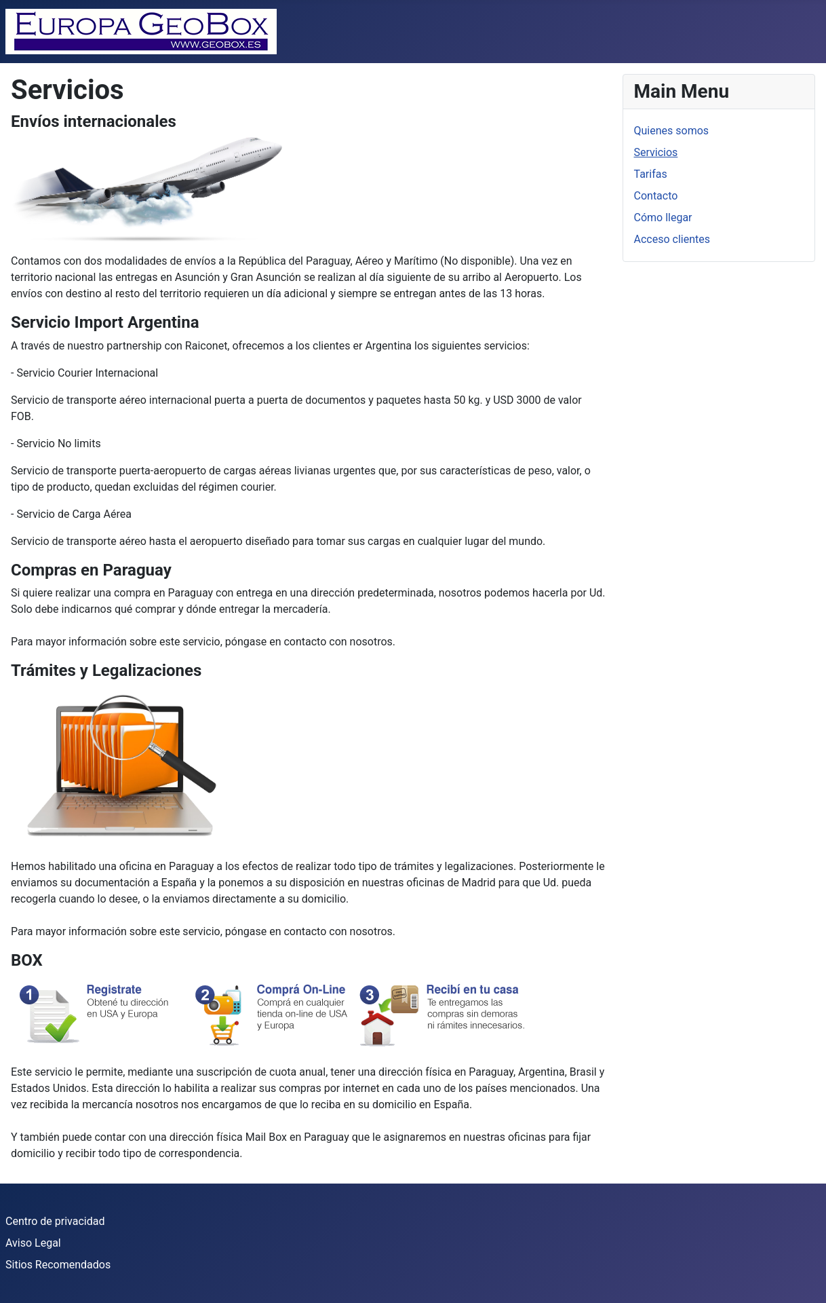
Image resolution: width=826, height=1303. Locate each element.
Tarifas (650, 174)
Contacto (656, 195)
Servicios (656, 152)
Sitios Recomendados (58, 1264)
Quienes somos (671, 130)
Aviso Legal (33, 1242)
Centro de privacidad (54, 1221)
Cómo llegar (663, 217)
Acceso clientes (672, 239)
